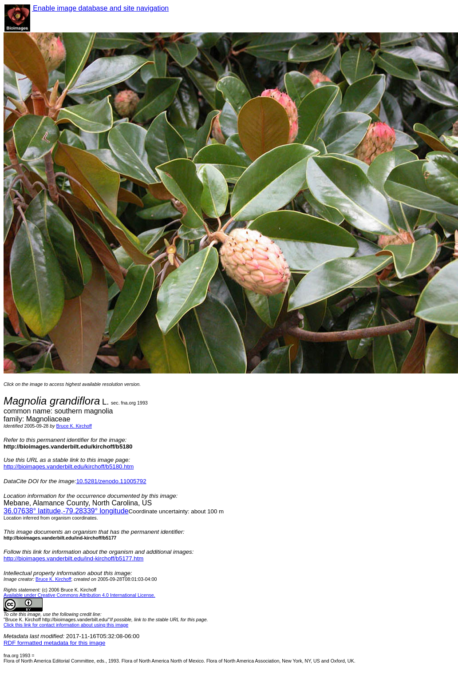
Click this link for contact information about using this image (66, 624)
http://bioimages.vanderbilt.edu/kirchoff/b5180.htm (69, 466)
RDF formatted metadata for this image (54, 642)
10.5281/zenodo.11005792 (111, 481)
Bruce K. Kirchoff (74, 426)
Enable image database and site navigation (100, 8)
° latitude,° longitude (66, 511)
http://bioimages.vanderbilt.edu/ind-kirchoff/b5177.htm (73, 558)
